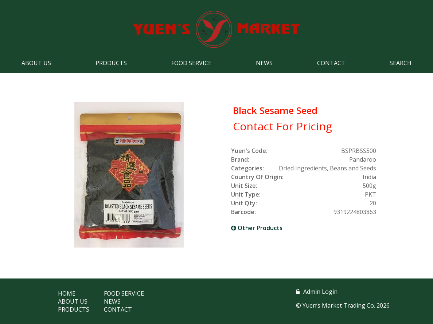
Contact (331, 63)
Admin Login (317, 292)
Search (400, 63)
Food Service (191, 63)
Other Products (256, 228)
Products (111, 63)
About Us (36, 63)
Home (66, 293)
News (264, 63)
